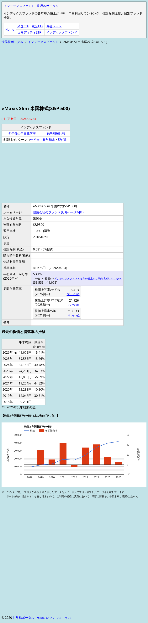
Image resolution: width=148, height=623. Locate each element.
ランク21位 (73, 294)
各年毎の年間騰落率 (22, 133)
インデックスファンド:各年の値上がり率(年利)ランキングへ (88, 278)
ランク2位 (73, 315)
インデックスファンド (19, 6)
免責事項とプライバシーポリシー (56, 618)
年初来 (35, 139)
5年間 (62, 139)
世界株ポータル (48, 6)
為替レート (54, 26)
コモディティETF (29, 32)
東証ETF (37, 26)
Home (9, 29)
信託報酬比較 (56, 133)
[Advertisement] (74, 74)
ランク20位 (73, 305)
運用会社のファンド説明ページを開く (59, 212)
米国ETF (23, 26)
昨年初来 (49, 139)
